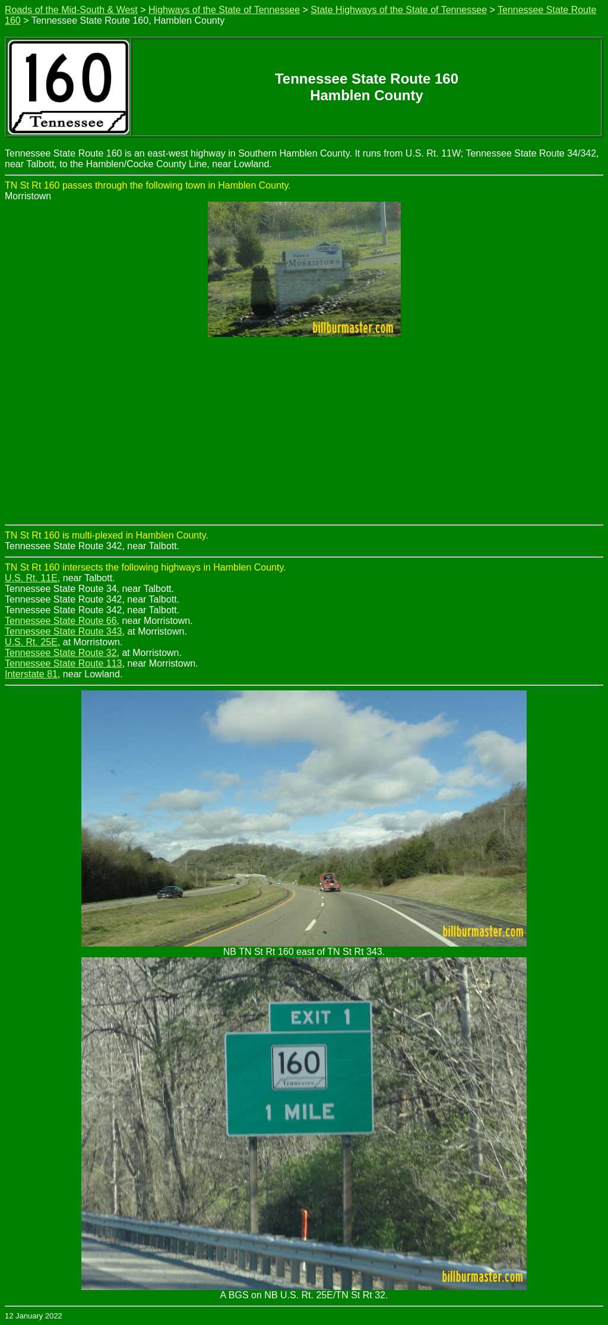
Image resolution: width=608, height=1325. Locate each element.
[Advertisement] (304, 435)
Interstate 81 (31, 674)
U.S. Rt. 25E (31, 642)
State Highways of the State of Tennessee (399, 10)
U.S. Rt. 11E (31, 578)
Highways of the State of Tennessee (224, 10)
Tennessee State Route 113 (63, 663)
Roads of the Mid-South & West (71, 10)
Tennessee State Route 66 (61, 621)
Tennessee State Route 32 (61, 653)
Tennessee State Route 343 (63, 631)
